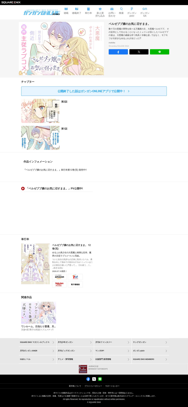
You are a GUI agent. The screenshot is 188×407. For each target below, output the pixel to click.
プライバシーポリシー (93, 386)
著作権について (75, 386)
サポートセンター (112, 386)
